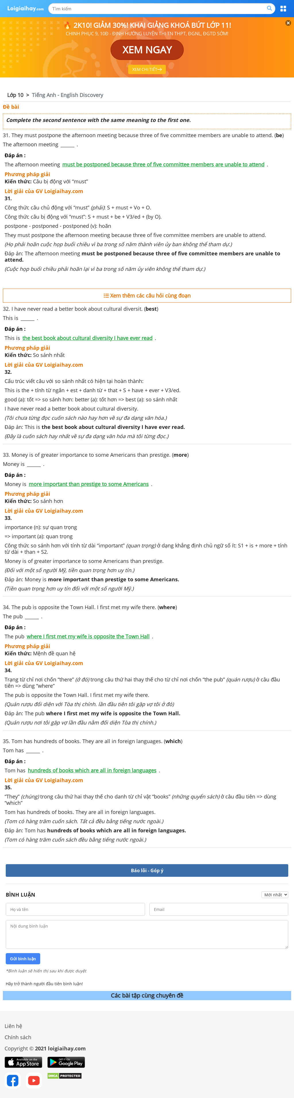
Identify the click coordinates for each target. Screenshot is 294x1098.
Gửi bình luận (23, 959)
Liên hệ (13, 1026)
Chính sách (18, 1037)
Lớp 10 (15, 95)
